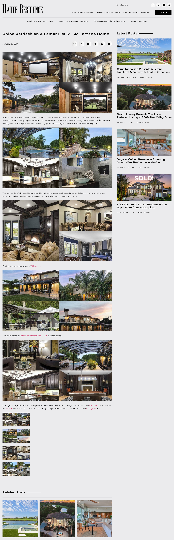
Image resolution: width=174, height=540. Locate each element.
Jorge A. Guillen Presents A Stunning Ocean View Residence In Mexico (141, 162)
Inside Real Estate (80, 13)
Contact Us (128, 13)
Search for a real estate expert (40, 22)
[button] (74, 45)
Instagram (91, 409)
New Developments (99, 13)
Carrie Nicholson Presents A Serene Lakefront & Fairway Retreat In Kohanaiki (143, 71)
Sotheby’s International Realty (34, 336)
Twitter (8, 409)
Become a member (139, 22)
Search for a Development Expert (73, 22)
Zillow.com (36, 267)
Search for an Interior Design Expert (109, 22)
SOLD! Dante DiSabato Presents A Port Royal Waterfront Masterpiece (142, 207)
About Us (139, 13)
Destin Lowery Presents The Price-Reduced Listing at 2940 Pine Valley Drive (144, 117)
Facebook (94, 406)
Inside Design (116, 13)
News (68, 13)
